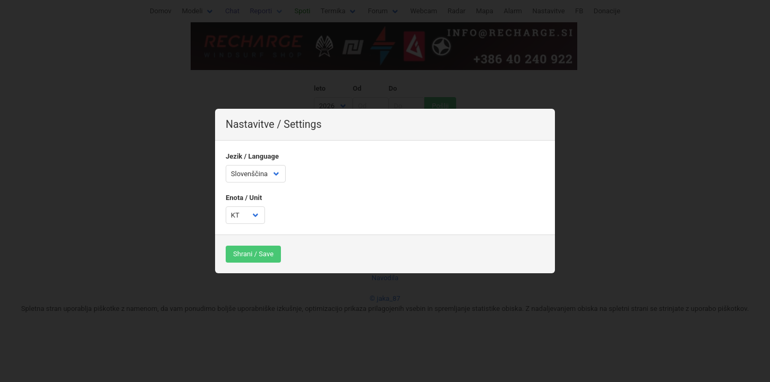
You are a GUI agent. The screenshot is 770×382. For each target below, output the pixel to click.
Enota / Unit (244, 198)
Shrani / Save (253, 254)
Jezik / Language (252, 156)
